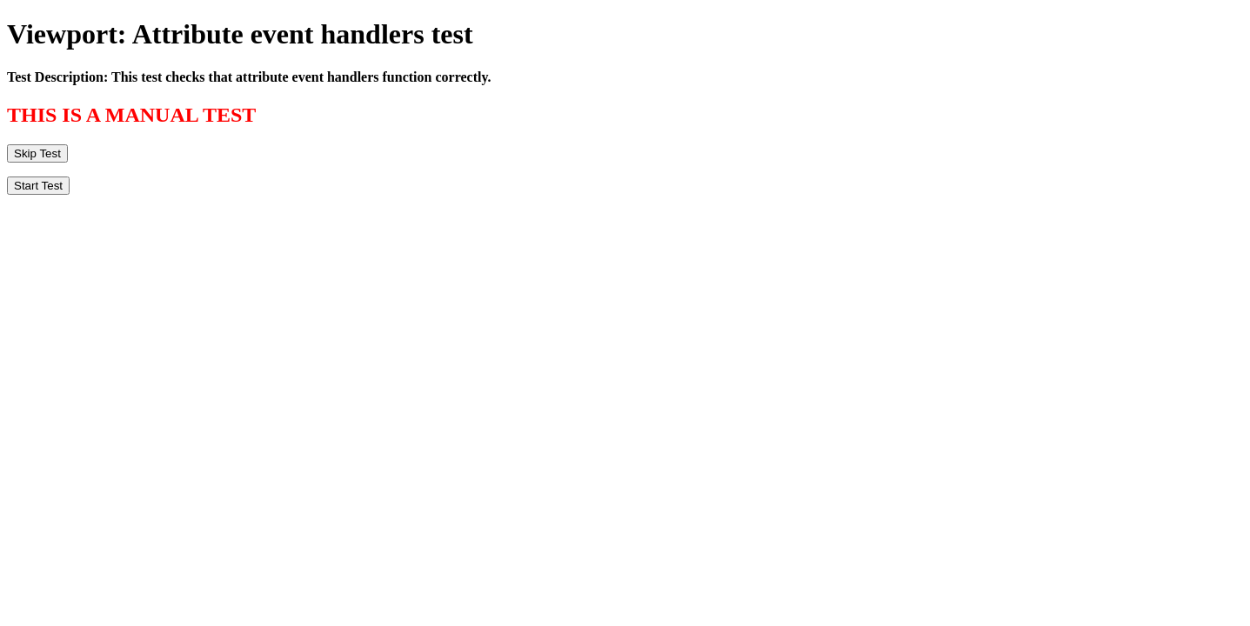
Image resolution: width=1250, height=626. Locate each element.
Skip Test (37, 153)
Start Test (38, 185)
